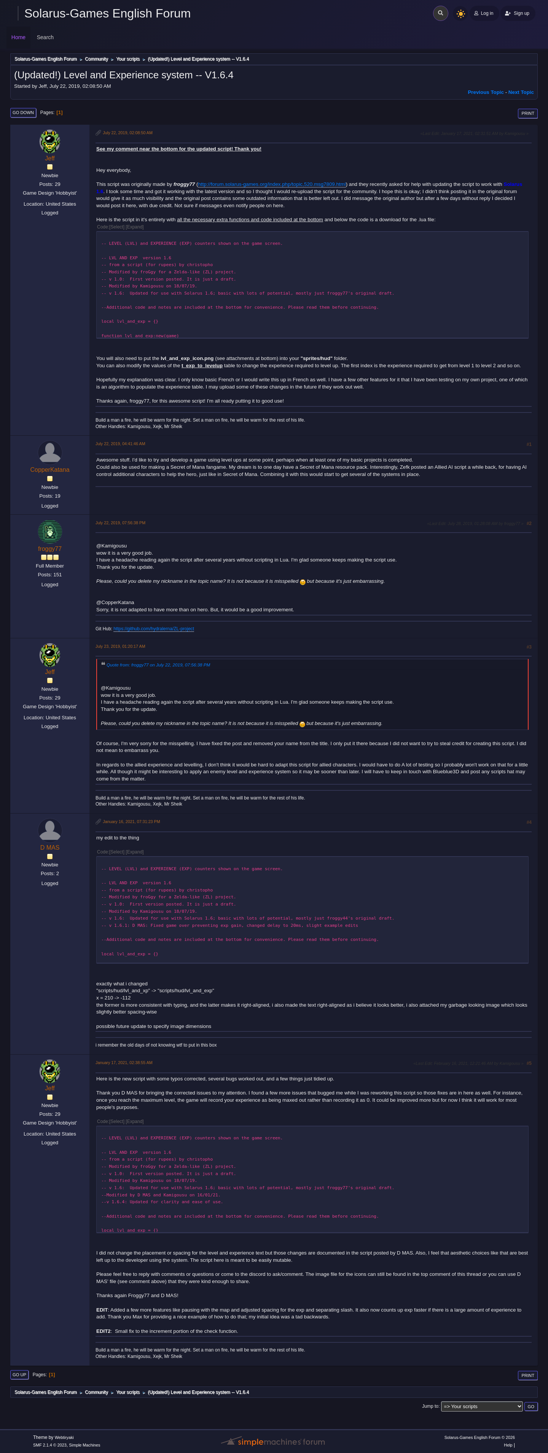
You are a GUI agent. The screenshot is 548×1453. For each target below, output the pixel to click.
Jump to (430, 1406)
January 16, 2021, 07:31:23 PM (131, 821)
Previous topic (486, 92)
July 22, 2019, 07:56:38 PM (120, 522)
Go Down (23, 112)
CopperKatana (49, 469)
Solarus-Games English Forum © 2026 (479, 1437)
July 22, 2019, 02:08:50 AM (128, 132)
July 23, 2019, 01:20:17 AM (120, 646)
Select (116, 227)
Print (527, 113)
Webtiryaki (64, 1437)
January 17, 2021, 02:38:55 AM (124, 1062)
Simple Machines (84, 1445)
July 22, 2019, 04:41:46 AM (120, 443)
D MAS (50, 847)
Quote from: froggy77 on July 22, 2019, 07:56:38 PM (158, 664)
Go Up (19, 1374)
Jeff (49, 158)
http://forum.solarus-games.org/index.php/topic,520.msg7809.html (272, 184)
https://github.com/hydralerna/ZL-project (153, 628)
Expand (135, 227)
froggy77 (50, 549)
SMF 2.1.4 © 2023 (50, 1445)
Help (508, 1445)
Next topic (521, 92)
